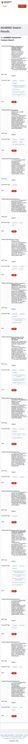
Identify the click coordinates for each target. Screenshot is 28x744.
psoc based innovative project (18, 95)
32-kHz (21, 222)
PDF (14, 102)
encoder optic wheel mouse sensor (18, 376)
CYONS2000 (14, 242)
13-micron (14, 83)
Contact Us (15, 738)
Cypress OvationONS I (17, 437)
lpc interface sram (16, 322)
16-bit (13, 225)
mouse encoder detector (18, 91)
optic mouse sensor (17, 584)
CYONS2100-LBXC (15, 89)
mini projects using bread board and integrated (18, 86)
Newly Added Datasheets (7, 735)
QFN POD (21, 268)
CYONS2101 (14, 115)
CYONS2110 (14, 347)
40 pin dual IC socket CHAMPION (18, 435)
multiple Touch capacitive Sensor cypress (18, 319)
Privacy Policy (19, 735)
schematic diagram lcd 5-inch (18, 383)
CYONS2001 (14, 160)
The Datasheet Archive (6, 2)
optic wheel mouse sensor (18, 582)
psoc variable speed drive (18, 144)
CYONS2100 (14, 58)
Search (22, 6)
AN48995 (21, 141)
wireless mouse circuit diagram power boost (18, 572)
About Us (21, 738)
